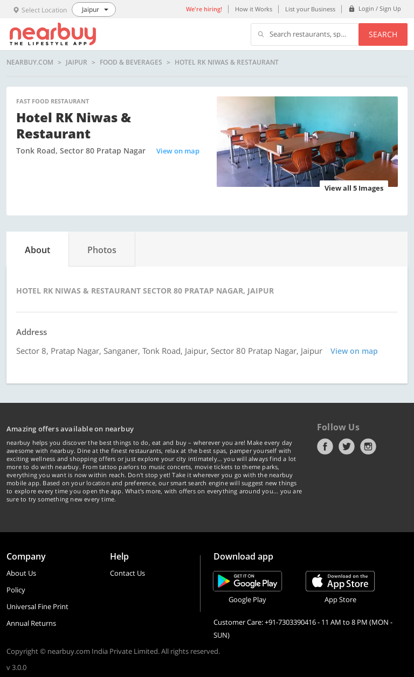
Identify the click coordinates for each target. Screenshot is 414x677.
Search (383, 34)
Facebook (325, 446)
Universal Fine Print (37, 606)
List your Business (310, 9)
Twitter (347, 446)
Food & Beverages (131, 62)
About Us (21, 573)
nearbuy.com (29, 62)
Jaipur (76, 62)
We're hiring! (204, 9)
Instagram (368, 446)
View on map (177, 151)
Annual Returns (31, 623)
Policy (15, 590)
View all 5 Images (354, 188)
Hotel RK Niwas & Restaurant (227, 62)
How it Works (253, 9)
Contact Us (127, 573)
